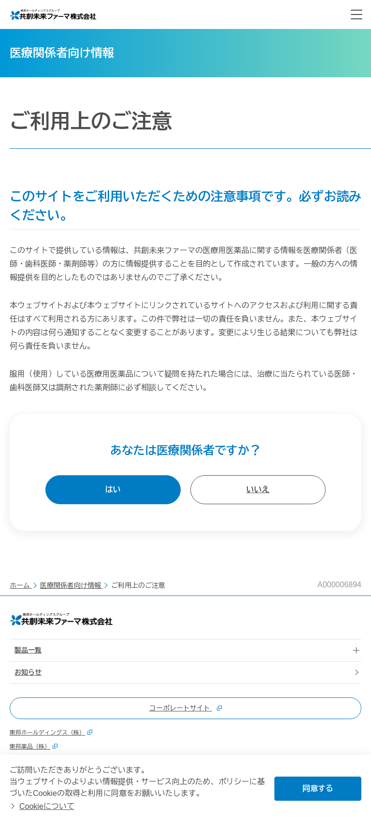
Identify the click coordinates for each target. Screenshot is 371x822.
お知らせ (28, 672)
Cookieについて (46, 806)
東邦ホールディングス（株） (51, 732)
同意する (317, 788)
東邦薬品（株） (33, 746)
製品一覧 (28, 650)
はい (113, 489)
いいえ (258, 489)
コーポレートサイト (185, 708)
